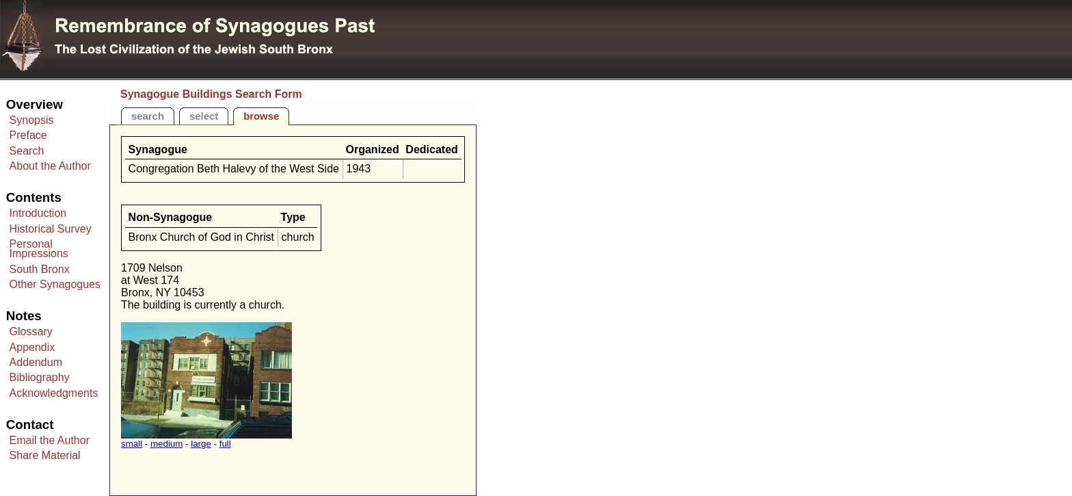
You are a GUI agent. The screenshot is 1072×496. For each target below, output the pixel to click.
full (225, 444)
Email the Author (50, 440)
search (147, 116)
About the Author (50, 166)
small (131, 444)
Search (27, 151)
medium (166, 444)
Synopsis (32, 120)
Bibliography (40, 377)
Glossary (31, 331)
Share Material (45, 455)
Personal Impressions (39, 248)
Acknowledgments (54, 393)
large (201, 444)
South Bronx (40, 269)
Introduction (38, 213)
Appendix (32, 347)
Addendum (36, 362)
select (203, 116)
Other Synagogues (55, 284)
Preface (28, 135)
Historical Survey (51, 229)
